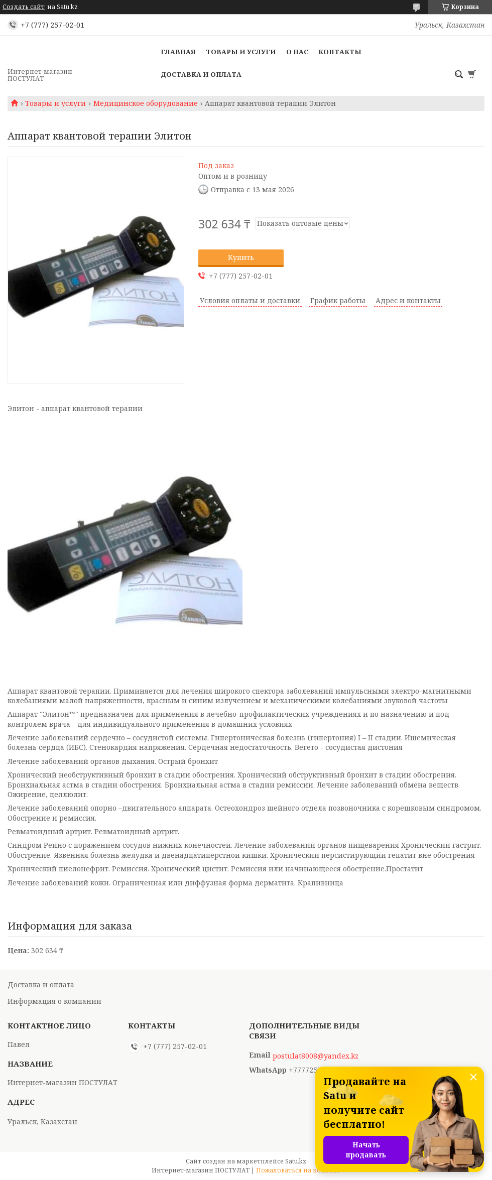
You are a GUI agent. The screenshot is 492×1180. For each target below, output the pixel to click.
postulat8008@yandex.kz (315, 1056)
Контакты (339, 51)
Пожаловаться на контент (298, 1170)
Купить (241, 257)
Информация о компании (54, 1001)
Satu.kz (295, 1161)
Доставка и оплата (201, 74)
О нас (297, 51)
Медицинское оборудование (145, 103)
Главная (178, 51)
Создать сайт (24, 7)
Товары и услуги (241, 51)
